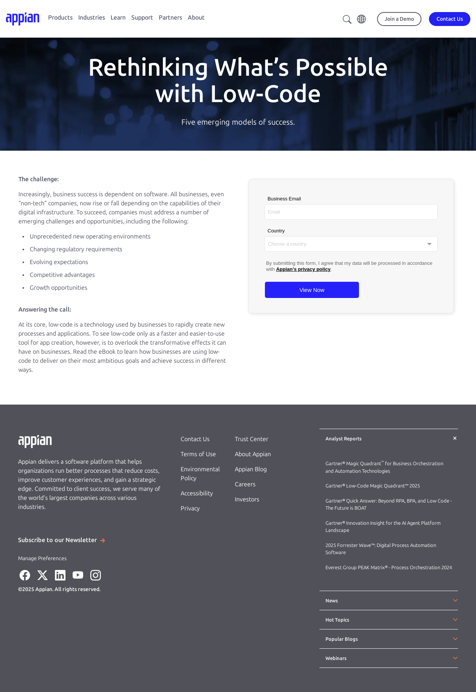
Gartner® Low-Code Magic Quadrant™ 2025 (373, 486)
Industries (91, 17)
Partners (170, 17)
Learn (118, 17)
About (196, 17)
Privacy (190, 508)
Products (60, 17)
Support (142, 17)
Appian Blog (251, 469)
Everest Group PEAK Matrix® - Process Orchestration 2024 (388, 567)
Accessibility (197, 493)
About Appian (253, 454)
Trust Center (251, 439)
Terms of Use (198, 454)
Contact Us (195, 439)
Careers (245, 484)
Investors (247, 499)
